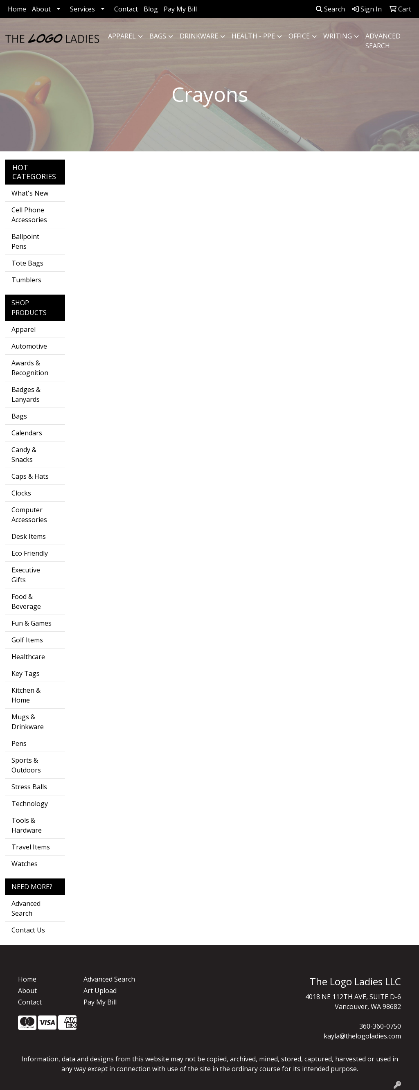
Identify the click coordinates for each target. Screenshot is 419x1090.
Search (330, 9)
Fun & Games (31, 623)
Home (17, 9)
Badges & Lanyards (26, 394)
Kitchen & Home (26, 695)
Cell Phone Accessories (29, 214)
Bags (157, 36)
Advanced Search (26, 908)
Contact (126, 9)
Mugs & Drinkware (27, 721)
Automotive (29, 346)
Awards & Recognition (29, 367)
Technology (29, 803)
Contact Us (28, 930)
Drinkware (199, 36)
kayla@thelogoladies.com (362, 1035)
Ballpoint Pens (25, 241)
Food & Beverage (26, 601)
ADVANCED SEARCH (383, 41)
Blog (151, 9)
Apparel (122, 36)
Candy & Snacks (23, 454)
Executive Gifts (25, 574)
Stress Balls (29, 786)
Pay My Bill (180, 9)
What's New (29, 193)
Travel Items (30, 846)
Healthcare (28, 656)
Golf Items (27, 639)
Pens (19, 743)
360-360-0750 (380, 1026)
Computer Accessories (29, 514)
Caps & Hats (30, 476)
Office (299, 36)
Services (82, 9)
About (41, 9)
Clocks (21, 493)
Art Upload (100, 990)
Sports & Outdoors (26, 765)
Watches (24, 863)
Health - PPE (253, 36)
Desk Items (28, 536)
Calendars (26, 432)
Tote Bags (27, 263)
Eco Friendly (29, 553)
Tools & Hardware (26, 825)
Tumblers (26, 279)
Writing (337, 36)
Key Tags (25, 673)
